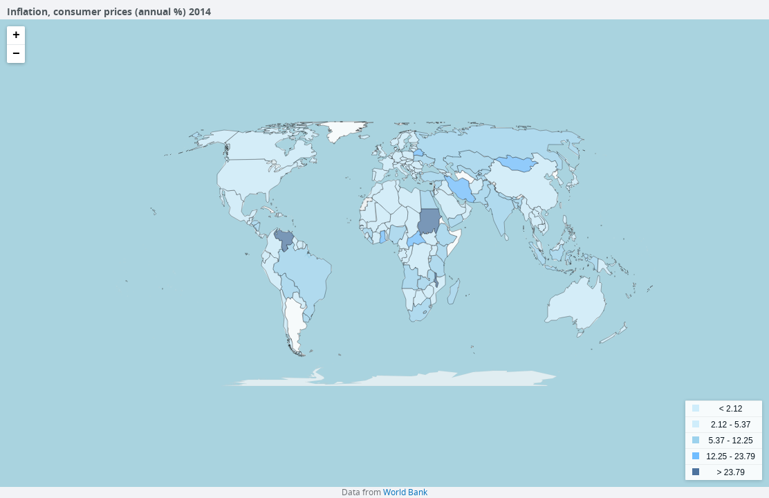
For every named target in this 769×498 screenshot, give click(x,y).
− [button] (16, 54)
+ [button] (16, 35)
